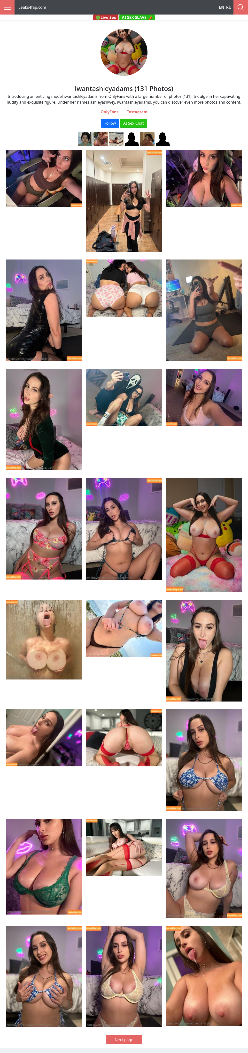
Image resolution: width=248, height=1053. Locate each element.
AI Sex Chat (133, 123)
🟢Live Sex (106, 17)
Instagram (137, 111)
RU (229, 7)
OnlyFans (109, 111)
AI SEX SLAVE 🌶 (137, 17)
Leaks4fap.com (32, 7)
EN (221, 7)
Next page (124, 1039)
